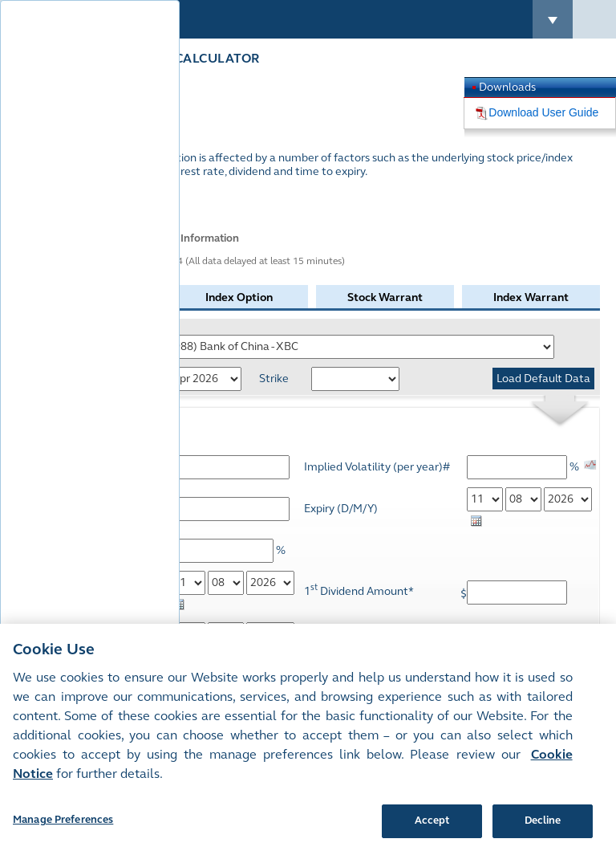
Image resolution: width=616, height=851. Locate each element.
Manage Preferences (63, 819)
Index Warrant (531, 297)
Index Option (239, 297)
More (57, 199)
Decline (543, 820)
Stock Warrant (385, 297)
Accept (432, 820)
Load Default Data (543, 378)
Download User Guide (543, 112)
